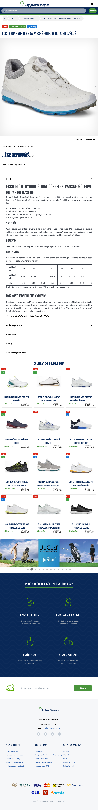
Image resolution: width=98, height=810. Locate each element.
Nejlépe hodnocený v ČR (47, 801)
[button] (4, 87)
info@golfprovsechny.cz (51, 728)
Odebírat (82, 688)
